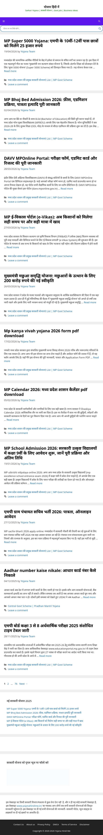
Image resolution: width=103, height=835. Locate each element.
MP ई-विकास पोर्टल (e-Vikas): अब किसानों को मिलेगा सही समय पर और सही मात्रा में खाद (48, 219)
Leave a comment (18, 84)
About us (30, 824)
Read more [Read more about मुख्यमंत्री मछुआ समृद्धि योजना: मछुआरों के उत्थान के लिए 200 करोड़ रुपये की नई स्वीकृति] (90, 302)
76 (16, 683)
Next (23, 683)
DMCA (56, 824)
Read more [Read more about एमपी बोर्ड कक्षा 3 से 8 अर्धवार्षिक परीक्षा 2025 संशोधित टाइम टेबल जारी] (45, 655)
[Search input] (50, 28)
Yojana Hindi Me (62, 831)
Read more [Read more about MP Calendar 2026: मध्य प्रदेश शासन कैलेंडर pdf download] (13, 419)
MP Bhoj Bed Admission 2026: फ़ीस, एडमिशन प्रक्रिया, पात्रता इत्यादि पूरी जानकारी (45, 102)
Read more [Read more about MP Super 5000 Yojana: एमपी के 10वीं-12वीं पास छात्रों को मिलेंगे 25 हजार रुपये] (10, 71)
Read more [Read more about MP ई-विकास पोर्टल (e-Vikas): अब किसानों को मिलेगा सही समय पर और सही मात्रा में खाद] (13, 247)
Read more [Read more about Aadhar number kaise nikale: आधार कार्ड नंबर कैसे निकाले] (89, 597)
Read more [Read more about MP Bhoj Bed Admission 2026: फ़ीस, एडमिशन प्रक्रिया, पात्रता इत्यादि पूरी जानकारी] (10, 129)
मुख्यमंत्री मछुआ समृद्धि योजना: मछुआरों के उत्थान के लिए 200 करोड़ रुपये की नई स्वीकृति (49, 278)
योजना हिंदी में (51, 7)
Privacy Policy (44, 824)
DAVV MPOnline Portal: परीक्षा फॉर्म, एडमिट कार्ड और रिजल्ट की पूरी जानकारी (50, 160)
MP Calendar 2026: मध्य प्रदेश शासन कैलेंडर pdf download (45, 392)
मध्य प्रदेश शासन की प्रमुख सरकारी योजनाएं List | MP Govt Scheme (40, 79)
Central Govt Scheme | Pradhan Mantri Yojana (34, 606)
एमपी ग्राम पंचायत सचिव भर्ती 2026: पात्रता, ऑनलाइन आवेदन (47, 514)
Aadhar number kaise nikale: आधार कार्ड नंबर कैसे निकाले (50, 573)
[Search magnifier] (100, 28)
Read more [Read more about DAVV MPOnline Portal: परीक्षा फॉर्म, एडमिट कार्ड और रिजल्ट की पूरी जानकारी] (67, 188)
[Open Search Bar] (99, 21)
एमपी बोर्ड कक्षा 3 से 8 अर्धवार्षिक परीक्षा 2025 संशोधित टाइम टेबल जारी (48, 628)
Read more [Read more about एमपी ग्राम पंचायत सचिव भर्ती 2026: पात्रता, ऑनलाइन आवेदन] (10, 542)
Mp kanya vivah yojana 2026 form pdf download (41, 333)
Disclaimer (84, 824)
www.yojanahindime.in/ (29, 805)
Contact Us (19, 824)
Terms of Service (69, 824)
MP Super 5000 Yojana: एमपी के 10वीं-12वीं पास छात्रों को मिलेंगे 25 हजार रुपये (51, 43)
